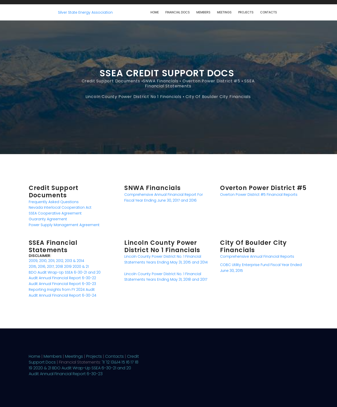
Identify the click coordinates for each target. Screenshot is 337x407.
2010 (43, 260)
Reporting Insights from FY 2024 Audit (62, 289)
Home (154, 12)
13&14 (115, 362)
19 (30, 368)
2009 (33, 260)
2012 (59, 260)
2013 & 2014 (74, 260)
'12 (108, 362)
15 (123, 362)
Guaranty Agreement (48, 219)
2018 (59, 266)
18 (136, 362)
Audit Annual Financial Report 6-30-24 (62, 295)
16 (128, 362)
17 (132, 362)
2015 (32, 266)
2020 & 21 (81, 266)
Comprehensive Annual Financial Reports (257, 256)
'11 (103, 362)
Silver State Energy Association (85, 12)
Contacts (268, 12)
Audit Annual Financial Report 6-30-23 (62, 283)
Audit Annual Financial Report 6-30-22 (62, 277)
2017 (50, 266)
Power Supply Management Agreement (64, 224)
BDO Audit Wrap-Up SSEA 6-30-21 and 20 (65, 272)
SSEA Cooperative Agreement (55, 213)
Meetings (224, 12)
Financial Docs (177, 12)
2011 (51, 260)
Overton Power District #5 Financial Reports (258, 194)
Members (203, 12)
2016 (41, 266)
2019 (68, 266)
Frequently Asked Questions (54, 201)
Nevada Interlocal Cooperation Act (60, 207)
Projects (246, 12)
